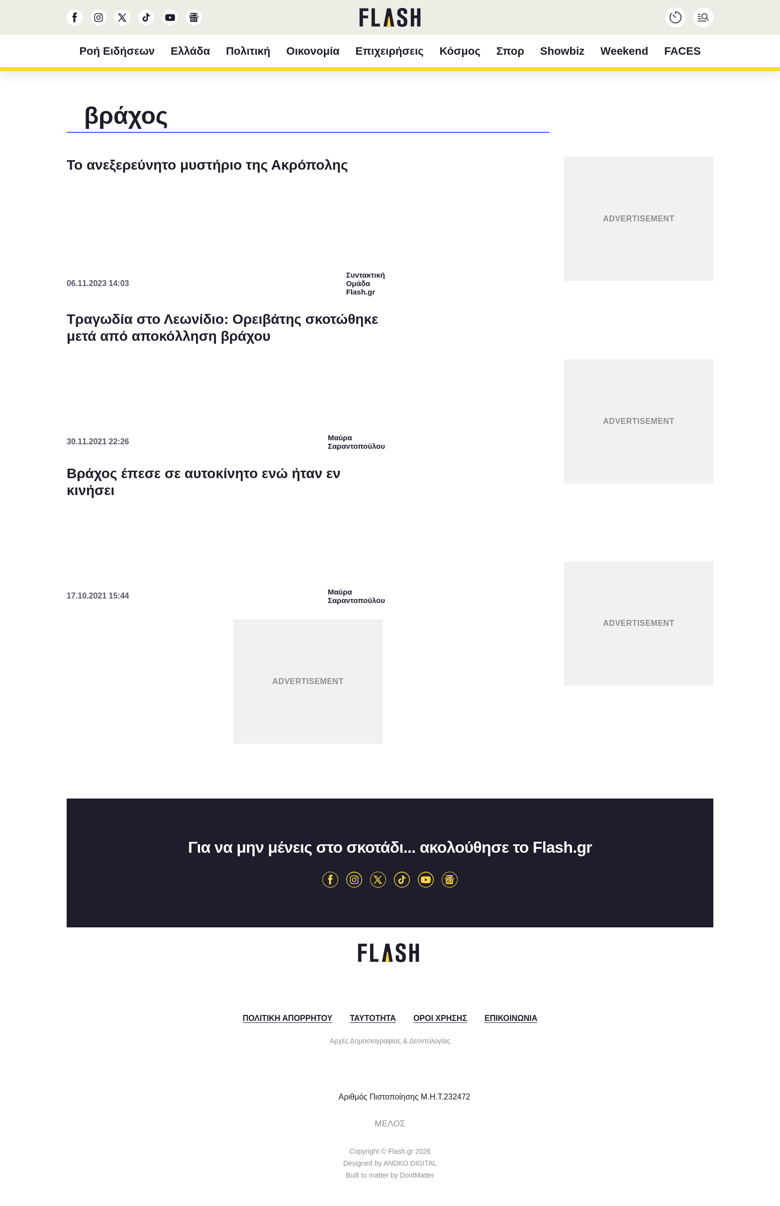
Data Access (389, 825)
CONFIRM (318, 790)
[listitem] (390, 552)
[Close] (562, 381)
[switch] (513, 574)
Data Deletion (333, 825)
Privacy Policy (446, 825)
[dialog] (390, 603)
